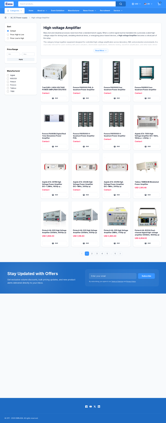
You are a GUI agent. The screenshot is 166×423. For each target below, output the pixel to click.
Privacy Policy (131, 281)
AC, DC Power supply (19, 18)
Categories (14, 11)
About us (42, 11)
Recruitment (105, 10)
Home (31, 10)
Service (118, 11)
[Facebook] (86, 406)
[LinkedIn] (99, 406)
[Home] (5, 17)
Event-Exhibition (57, 10)
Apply (21, 59)
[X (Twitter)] (95, 406)
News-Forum (89, 11)
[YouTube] (90, 406)
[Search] (121, 3)
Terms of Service (117, 281)
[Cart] (159, 4)
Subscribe (146, 276)
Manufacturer (73, 10)
